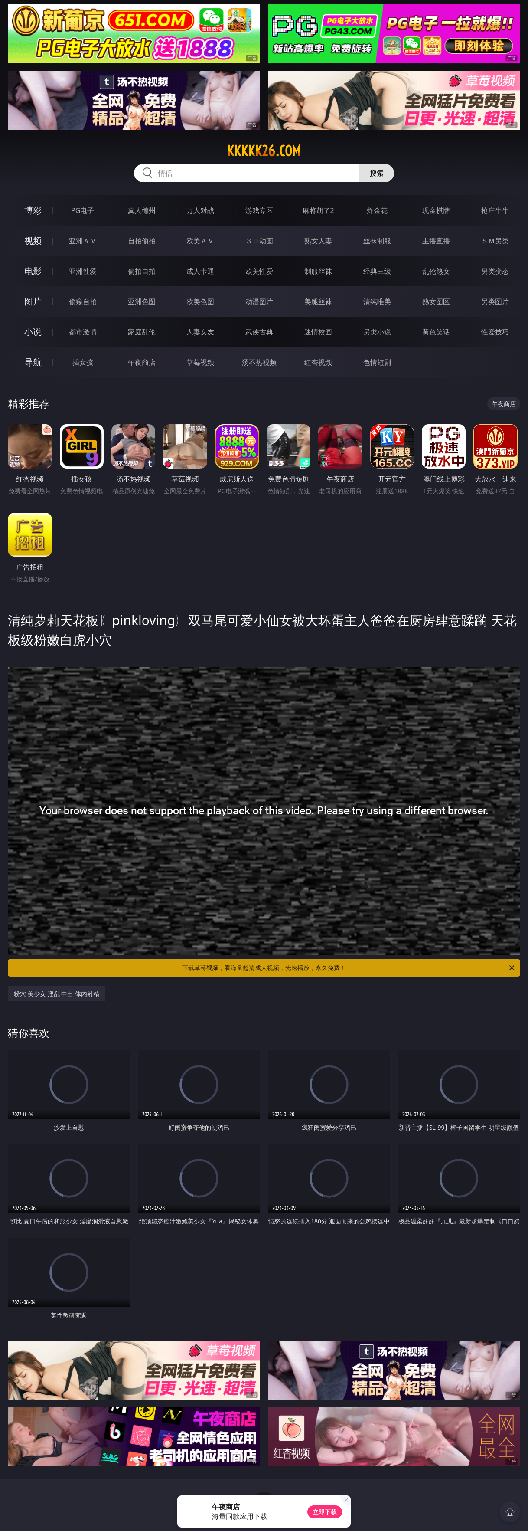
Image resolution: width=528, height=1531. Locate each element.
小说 (33, 332)
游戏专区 (259, 210)
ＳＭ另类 (495, 241)
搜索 (377, 173)
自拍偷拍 (142, 241)
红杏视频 (318, 362)
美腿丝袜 (318, 301)
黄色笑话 (436, 332)
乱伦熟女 (436, 271)
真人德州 (142, 210)
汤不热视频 (259, 362)
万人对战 (200, 210)
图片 (33, 301)
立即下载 (325, 1512)
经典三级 (377, 271)
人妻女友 (200, 332)
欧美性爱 (259, 271)
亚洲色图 (142, 301)
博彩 (33, 210)
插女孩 (82, 362)
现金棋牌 (436, 210)
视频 (33, 240)
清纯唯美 (377, 301)
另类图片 (495, 301)
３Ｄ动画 (259, 241)
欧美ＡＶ (200, 241)
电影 (33, 271)
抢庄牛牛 (495, 210)
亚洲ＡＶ (83, 241)
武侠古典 (259, 332)
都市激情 (83, 332)
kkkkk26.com (263, 151)
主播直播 (436, 241)
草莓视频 (200, 362)
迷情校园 (318, 332)
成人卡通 (200, 271)
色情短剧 (377, 362)
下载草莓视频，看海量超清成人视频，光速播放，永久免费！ (349, 968)
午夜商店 (142, 362)
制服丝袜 (318, 271)
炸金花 (377, 210)
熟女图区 (436, 301)
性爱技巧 (495, 332)
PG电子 (82, 210)
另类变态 (495, 271)
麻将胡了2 (318, 210)
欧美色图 (200, 301)
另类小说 (377, 332)
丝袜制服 (377, 241)
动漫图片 (259, 301)
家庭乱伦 (142, 332)
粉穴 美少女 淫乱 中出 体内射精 (56, 994)
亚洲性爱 (83, 271)
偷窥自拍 (83, 301)
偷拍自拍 (142, 271)
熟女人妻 (318, 241)
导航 (33, 362)
